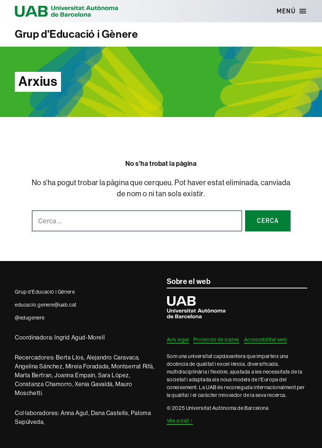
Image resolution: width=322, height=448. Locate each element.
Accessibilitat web (265, 339)
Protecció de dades (216, 339)
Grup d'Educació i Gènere (76, 34)
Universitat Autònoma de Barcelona (66, 11)
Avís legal (178, 339)
